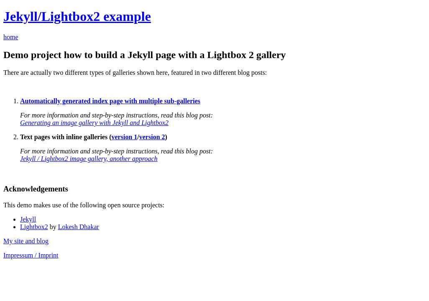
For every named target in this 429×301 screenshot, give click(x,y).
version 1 (125, 136)
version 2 (152, 136)
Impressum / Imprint (31, 255)
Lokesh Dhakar (78, 226)
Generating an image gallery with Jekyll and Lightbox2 (94, 122)
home (10, 37)
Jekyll (28, 219)
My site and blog (26, 241)
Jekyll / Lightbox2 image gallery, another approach (89, 158)
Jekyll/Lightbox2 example (77, 16)
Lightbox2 (34, 226)
